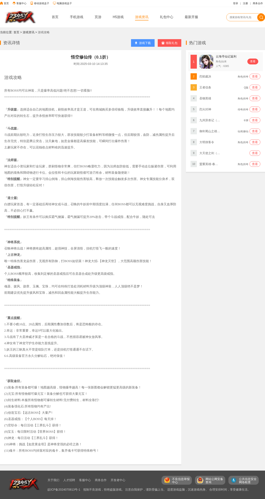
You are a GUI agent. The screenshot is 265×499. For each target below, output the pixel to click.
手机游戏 (76, 17)
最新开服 (191, 17)
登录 (235, 3)
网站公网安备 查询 (214, 480)
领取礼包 (170, 43)
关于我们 (53, 480)
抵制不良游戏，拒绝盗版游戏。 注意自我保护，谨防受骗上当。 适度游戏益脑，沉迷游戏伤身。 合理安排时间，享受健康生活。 (167, 489)
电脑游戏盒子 (64, 3)
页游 (98, 17)
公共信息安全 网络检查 (248, 480)
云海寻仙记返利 (226, 56)
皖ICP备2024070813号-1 (64, 489)
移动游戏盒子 (41, 3)
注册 (245, 3)
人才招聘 (69, 480)
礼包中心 (166, 17)
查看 (253, 61)
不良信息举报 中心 (181, 480)
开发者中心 (118, 480)
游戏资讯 (141, 17)
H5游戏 (118, 17)
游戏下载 (143, 43)
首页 (6, 3)
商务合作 (258, 3)
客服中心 (21, 3)
